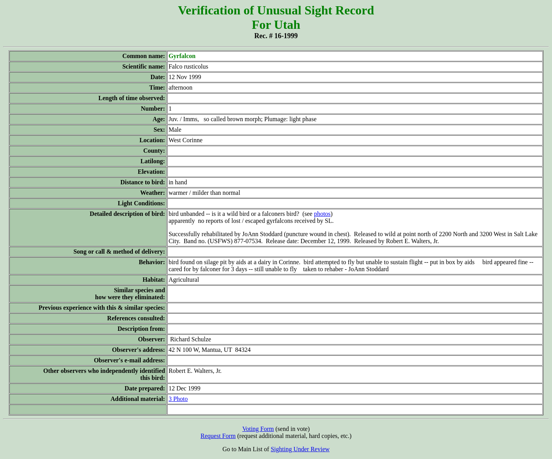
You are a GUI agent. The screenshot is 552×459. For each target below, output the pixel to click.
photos (322, 213)
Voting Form (258, 428)
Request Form (218, 436)
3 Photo (178, 398)
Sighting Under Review (300, 449)
